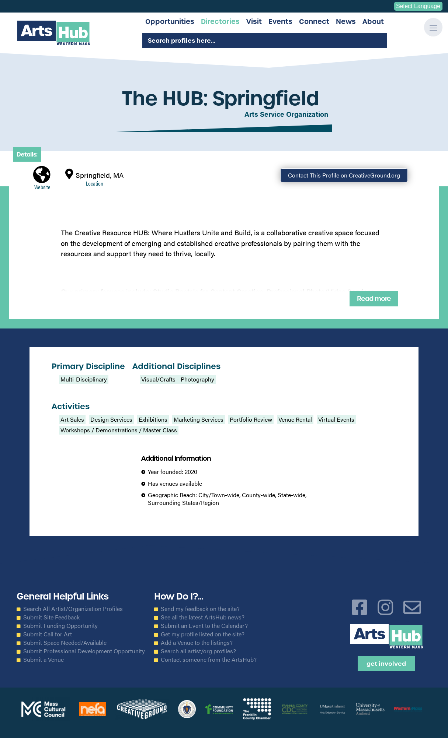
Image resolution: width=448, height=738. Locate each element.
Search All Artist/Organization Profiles (73, 609)
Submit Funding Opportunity (60, 626)
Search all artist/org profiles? (198, 651)
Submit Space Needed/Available (65, 643)
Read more (374, 298)
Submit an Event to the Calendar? (204, 626)
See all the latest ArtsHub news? (202, 617)
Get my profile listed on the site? (202, 634)
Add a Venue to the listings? (197, 643)
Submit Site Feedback (51, 617)
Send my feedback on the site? (200, 609)
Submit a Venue (43, 660)
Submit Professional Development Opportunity (84, 651)
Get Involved (386, 664)
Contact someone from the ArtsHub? (209, 660)
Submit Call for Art (47, 634)
